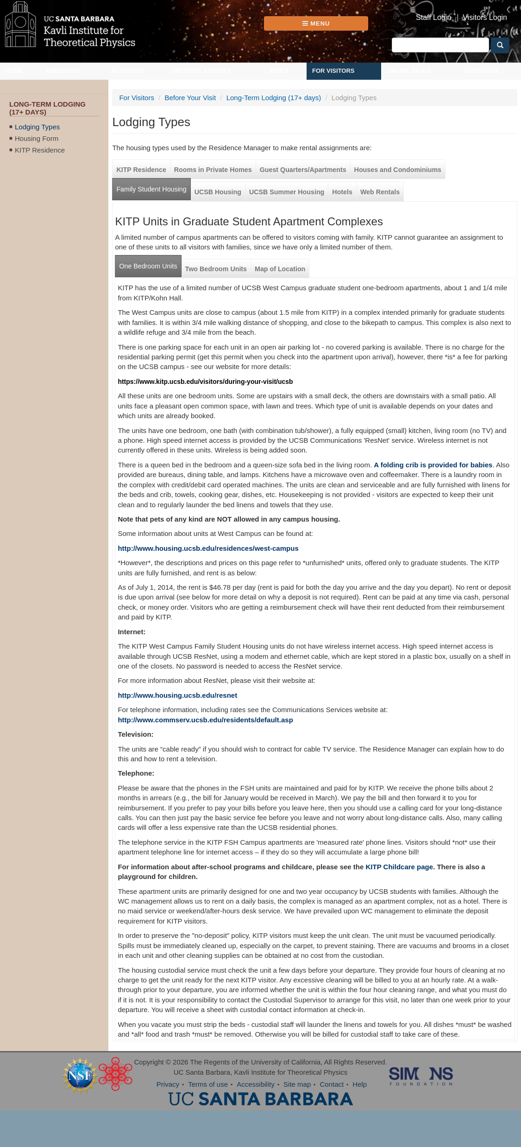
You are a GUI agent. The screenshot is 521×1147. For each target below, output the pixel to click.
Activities (127, 70)
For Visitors (333, 70)
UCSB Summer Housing (286, 192)
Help (359, 1084)
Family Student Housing (151, 189)
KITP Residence (40, 150)
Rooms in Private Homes (213, 169)
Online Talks (409, 70)
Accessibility (256, 1084)
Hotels (342, 192)
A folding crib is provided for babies (433, 465)
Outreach (481, 70)
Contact (332, 1084)
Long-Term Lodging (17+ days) (273, 98)
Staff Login (433, 17)
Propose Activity (201, 70)
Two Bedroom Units (216, 269)
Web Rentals (380, 192)
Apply (279, 70)
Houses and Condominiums (397, 169)
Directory (64, 70)
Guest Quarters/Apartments (303, 169)
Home (15, 70)
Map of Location (280, 269)
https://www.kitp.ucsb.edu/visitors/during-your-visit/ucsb (205, 381)
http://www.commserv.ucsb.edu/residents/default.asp (205, 720)
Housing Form (36, 138)
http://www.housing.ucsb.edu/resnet (177, 695)
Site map (297, 1084)
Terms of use (208, 1084)
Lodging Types (37, 127)
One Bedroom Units (148, 266)
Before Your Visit (190, 98)
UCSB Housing (218, 192)
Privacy (168, 1084)
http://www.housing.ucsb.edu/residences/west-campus (208, 548)
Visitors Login (485, 17)
